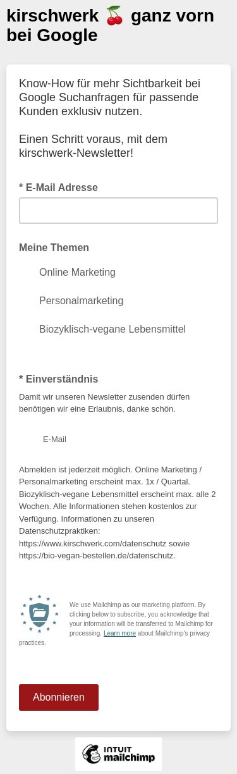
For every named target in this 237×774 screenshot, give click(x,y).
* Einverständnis (62, 378)
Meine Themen (54, 247)
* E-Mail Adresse (62, 187)
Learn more (120, 633)
